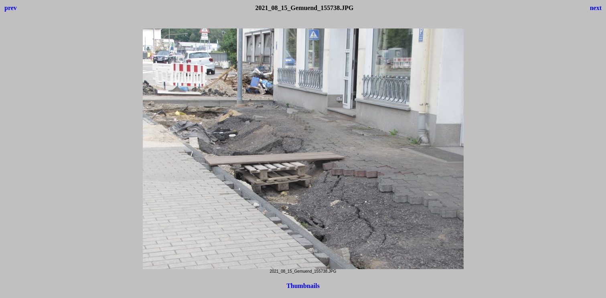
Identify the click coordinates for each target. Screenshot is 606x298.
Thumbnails (303, 285)
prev (10, 7)
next (596, 7)
